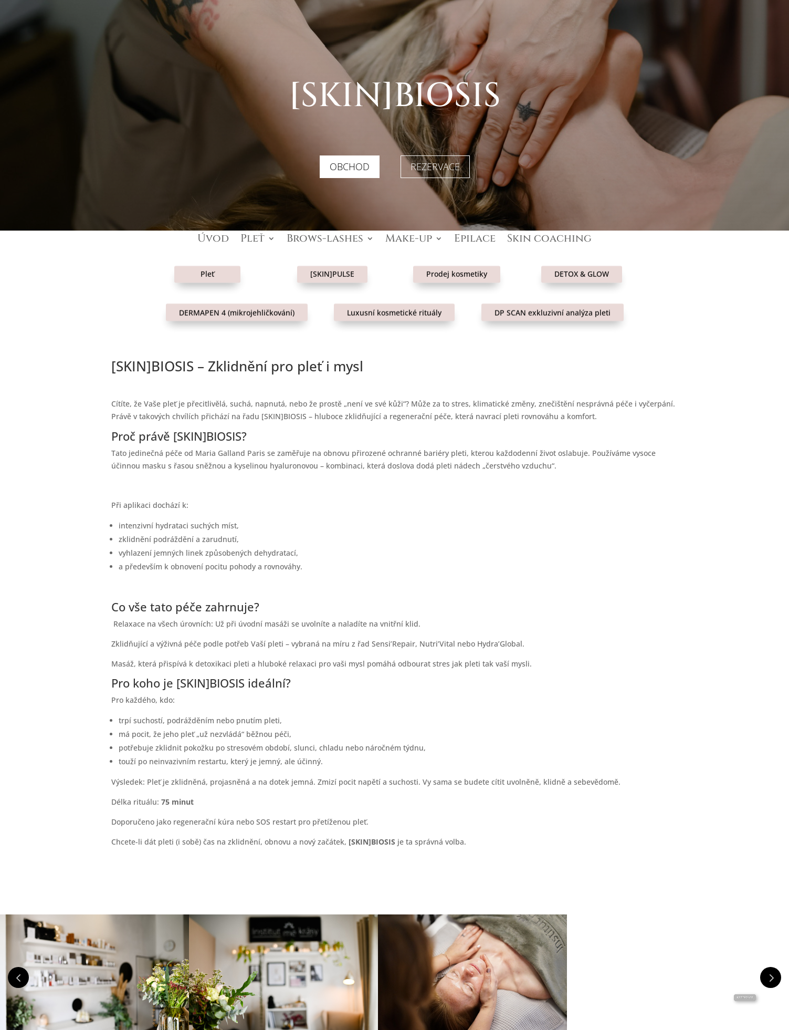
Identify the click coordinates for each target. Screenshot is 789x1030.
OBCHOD (350, 166)
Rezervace (745, 997)
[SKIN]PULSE (332, 265)
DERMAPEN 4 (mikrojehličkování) (236, 303)
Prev (18, 977)
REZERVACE (435, 166)
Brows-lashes (325, 240)
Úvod (213, 240)
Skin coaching (549, 240)
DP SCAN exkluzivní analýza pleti (553, 303)
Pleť (252, 240)
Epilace (475, 240)
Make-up (408, 240)
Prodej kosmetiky (456, 265)
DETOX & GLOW (581, 265)
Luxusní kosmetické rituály (394, 303)
